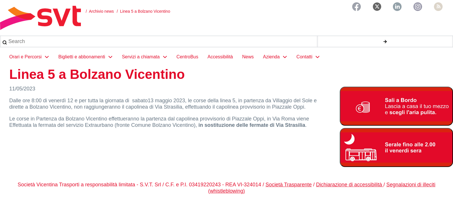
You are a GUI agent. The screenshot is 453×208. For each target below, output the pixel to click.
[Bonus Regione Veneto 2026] (396, 106)
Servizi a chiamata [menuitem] (147, 57)
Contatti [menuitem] (310, 57)
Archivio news (101, 11)
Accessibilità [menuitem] (220, 57)
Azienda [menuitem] (277, 57)
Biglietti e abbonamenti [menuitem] (87, 57)
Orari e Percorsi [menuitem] (31, 57)
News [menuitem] (248, 57)
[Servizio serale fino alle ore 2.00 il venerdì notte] (396, 148)
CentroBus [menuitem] (187, 57)
